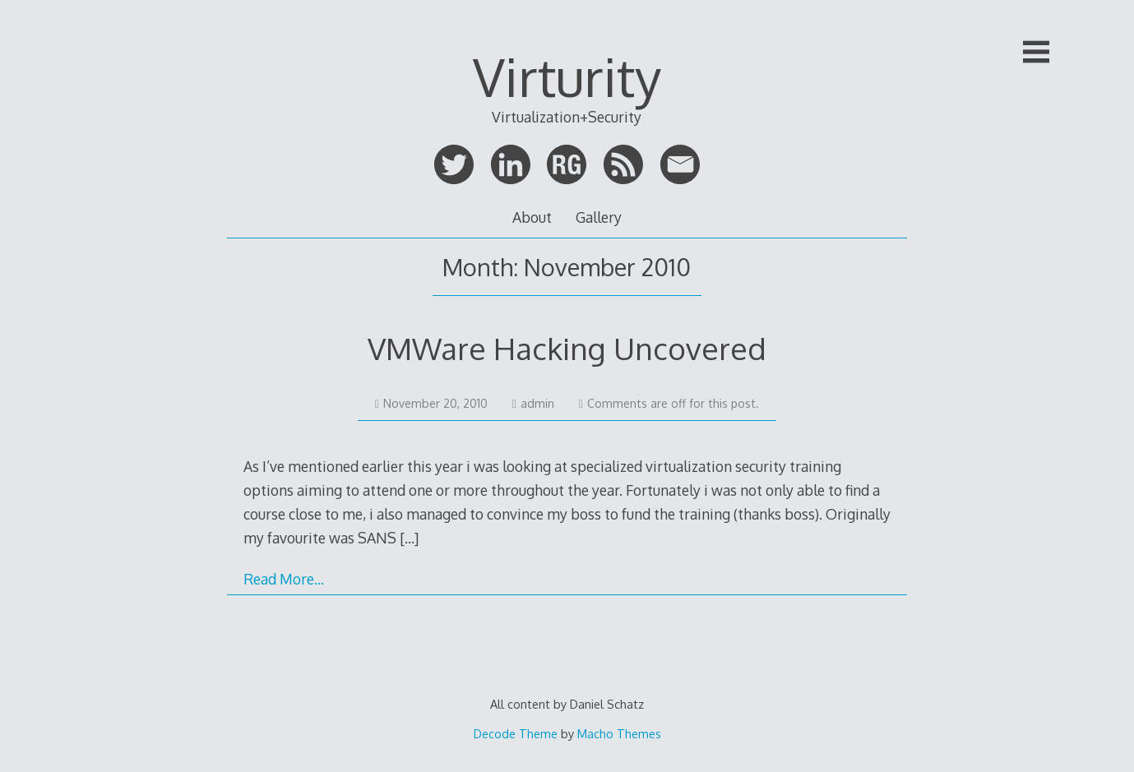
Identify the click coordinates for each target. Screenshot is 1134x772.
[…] (409, 538)
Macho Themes (619, 733)
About (532, 217)
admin (533, 403)
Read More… (283, 579)
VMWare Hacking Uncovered (567, 348)
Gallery (599, 217)
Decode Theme (516, 733)
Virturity (567, 76)
